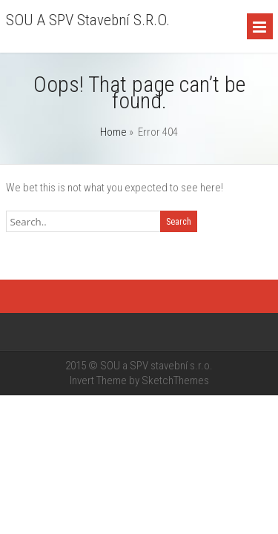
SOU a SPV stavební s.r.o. (88, 20)
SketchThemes (175, 380)
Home (113, 132)
